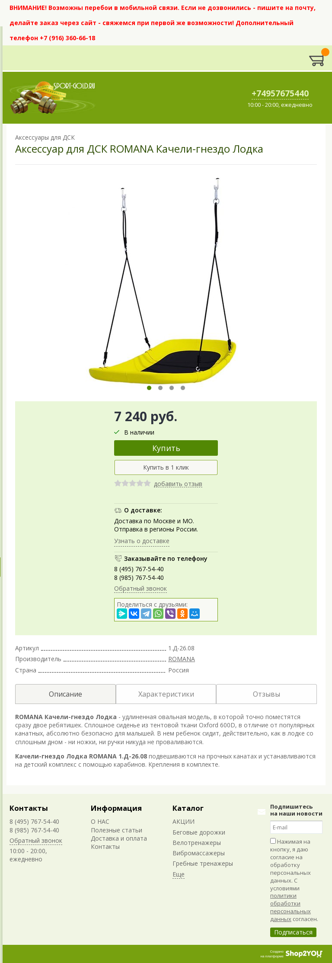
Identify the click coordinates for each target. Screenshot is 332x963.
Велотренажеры (196, 842)
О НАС (100, 821)
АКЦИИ (183, 821)
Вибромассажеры (198, 853)
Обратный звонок (140, 588)
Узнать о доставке (141, 541)
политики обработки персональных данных (290, 907)
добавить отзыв (178, 484)
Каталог (188, 808)
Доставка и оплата (119, 838)
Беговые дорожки (198, 832)
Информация (116, 808)
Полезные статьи (116, 830)
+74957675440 (280, 93)
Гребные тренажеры (202, 863)
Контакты (29, 808)
